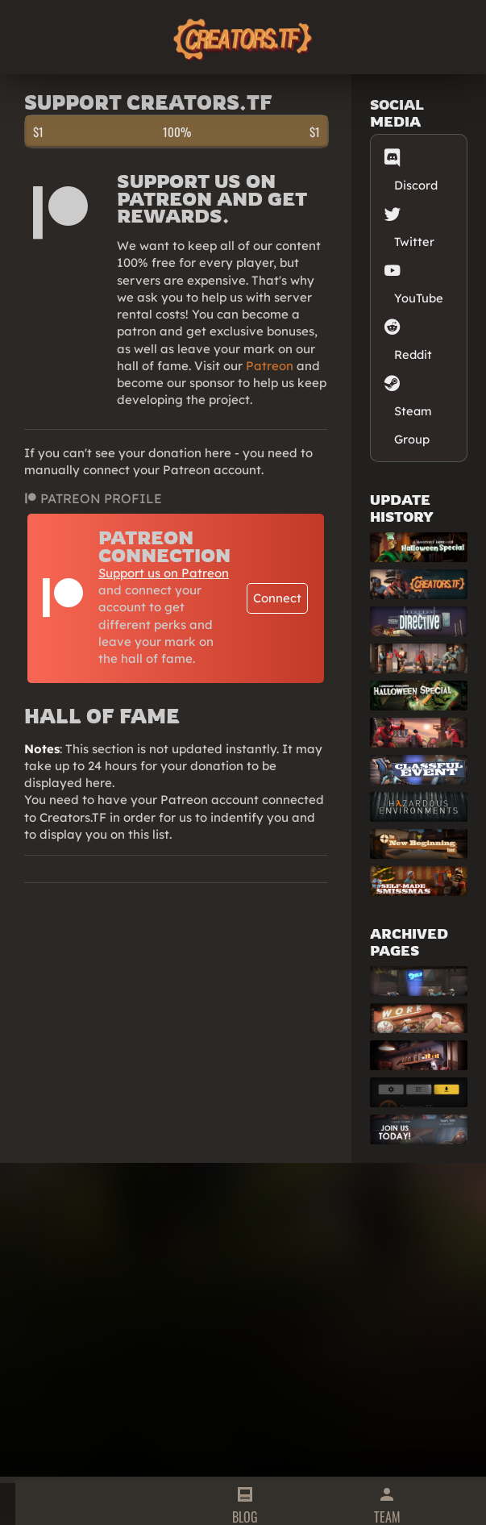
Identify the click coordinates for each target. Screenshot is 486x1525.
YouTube (418, 281)
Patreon (269, 365)
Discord (416, 168)
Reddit (413, 337)
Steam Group (413, 408)
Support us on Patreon (163, 573)
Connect (277, 598)
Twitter (414, 224)
